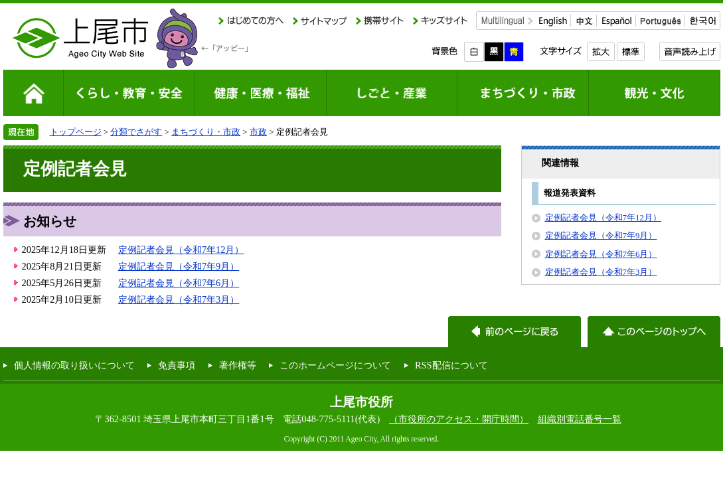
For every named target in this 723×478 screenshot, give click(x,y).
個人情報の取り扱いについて (74, 365)
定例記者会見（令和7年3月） (178, 299)
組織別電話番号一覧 (579, 419)
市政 (258, 132)
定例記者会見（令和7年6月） (178, 283)
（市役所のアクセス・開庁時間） (458, 419)
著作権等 (237, 365)
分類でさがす (136, 132)
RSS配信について (451, 365)
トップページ (76, 132)
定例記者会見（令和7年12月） (181, 249)
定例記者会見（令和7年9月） (178, 266)
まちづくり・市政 (205, 132)
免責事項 (176, 365)
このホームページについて (335, 365)
